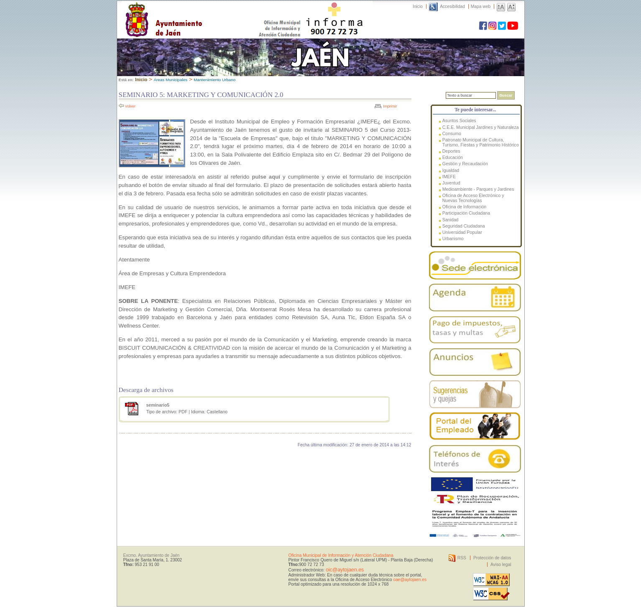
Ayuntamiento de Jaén (200, 11)
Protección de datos (492, 558)
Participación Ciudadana (466, 212)
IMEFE (449, 176)
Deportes (451, 151)
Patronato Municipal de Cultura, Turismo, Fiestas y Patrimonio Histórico (480, 142)
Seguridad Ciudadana (463, 225)
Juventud (451, 182)
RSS (461, 558)
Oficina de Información (464, 206)
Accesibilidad (452, 6)
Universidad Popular (462, 232)
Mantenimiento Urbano (214, 79)
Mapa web (480, 6)
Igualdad (450, 170)
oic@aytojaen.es (345, 570)
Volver (130, 106)
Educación (452, 157)
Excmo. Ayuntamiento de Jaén (151, 555)
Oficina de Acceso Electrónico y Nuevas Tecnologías (473, 198)
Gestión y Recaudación (465, 163)
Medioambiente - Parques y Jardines (478, 189)
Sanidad (450, 219)
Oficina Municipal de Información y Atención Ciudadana (341, 555)
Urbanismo (453, 238)
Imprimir (390, 106)
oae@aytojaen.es (409, 579)
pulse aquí (266, 177)
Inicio (418, 6)
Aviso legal (500, 564)
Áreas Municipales (170, 79)
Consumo (451, 133)
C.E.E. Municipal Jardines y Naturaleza (480, 127)
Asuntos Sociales (459, 120)
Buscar (505, 95)
